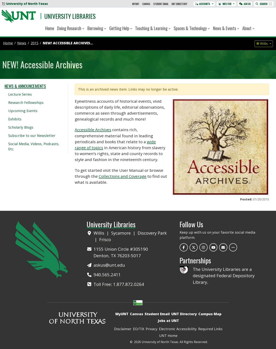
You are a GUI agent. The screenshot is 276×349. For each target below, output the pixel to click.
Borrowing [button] (96, 28)
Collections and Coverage (122, 176)
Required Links (210, 329)
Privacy (151, 329)
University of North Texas (25, 4)
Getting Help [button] (120, 28)
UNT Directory (179, 4)
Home (49, 28)
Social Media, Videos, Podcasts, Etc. (33, 146)
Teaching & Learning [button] (153, 28)
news (21, 43)
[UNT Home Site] (41, 248)
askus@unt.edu (109, 265)
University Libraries (70, 16)
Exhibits (14, 119)
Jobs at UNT (168, 320)
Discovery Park (152, 233)
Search (263, 4)
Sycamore (121, 233)
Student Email (160, 4)
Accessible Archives (93, 129)
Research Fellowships (26, 102)
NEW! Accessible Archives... (68, 43)
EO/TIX (138, 329)
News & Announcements (25, 86)
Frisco (105, 239)
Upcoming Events (22, 110)
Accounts (202, 4)
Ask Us (245, 4)
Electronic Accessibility (178, 329)
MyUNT (135, 4)
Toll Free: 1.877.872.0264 (119, 284)
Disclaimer (122, 329)
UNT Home (168, 335)
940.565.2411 (107, 275)
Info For (224, 4)
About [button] (248, 28)
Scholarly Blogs (20, 127)
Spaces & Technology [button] (192, 28)
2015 (34, 43)
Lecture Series (20, 94)
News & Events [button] (226, 28)
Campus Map (209, 314)
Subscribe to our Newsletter (31, 135)
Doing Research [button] (70, 28)
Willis (99, 233)
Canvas (146, 4)
